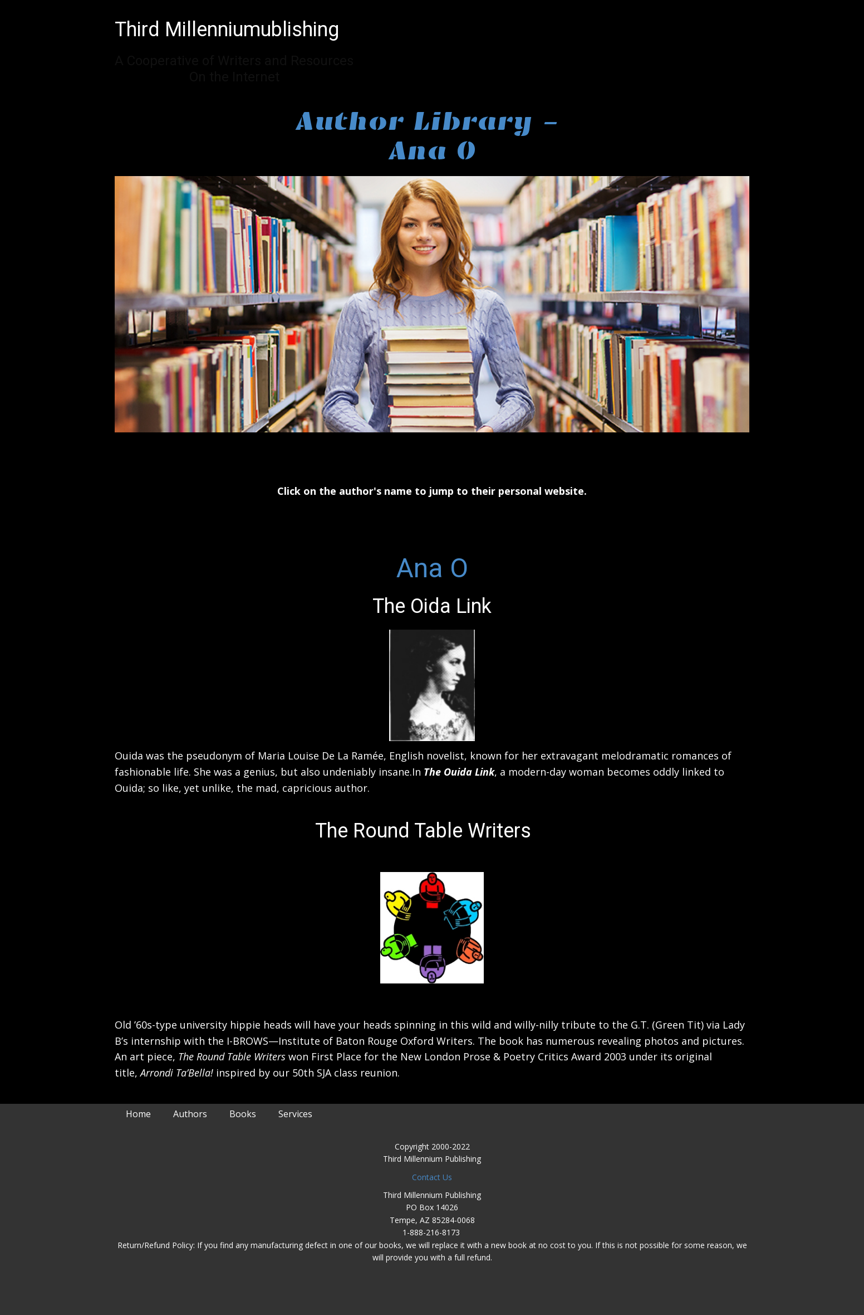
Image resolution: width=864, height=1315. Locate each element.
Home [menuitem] (138, 1114)
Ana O (432, 568)
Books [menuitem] (242, 1114)
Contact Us (432, 1177)
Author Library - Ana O (432, 136)
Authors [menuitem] (190, 1114)
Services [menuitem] (295, 1114)
